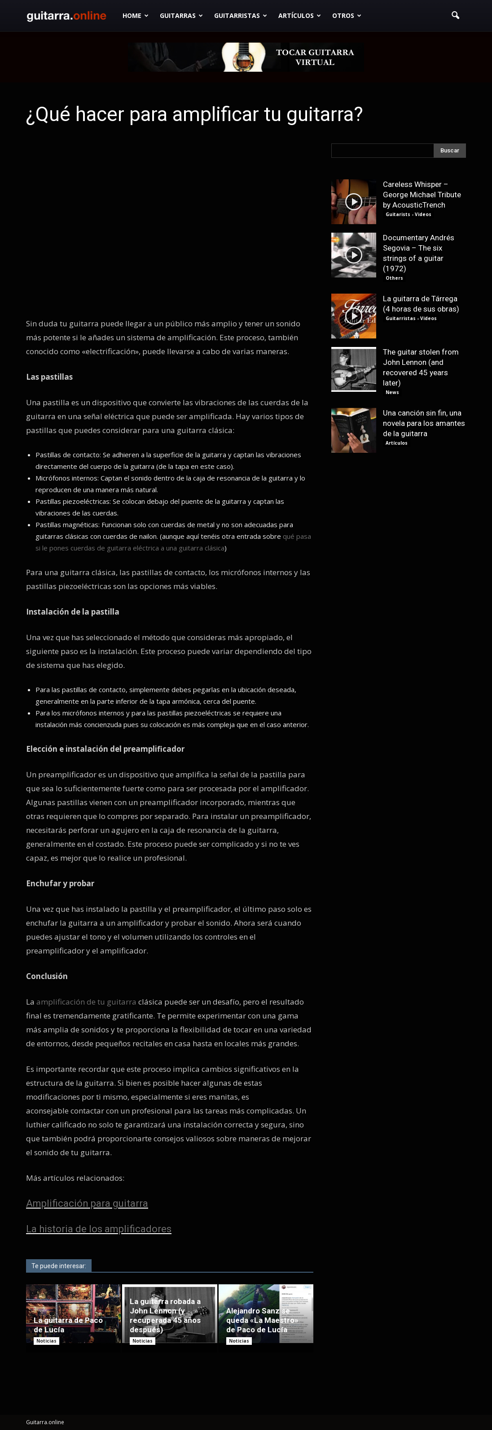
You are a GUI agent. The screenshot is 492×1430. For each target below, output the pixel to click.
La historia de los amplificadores (98, 1229)
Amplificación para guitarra (87, 1203)
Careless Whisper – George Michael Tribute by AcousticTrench (422, 194)
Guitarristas (240, 15)
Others (394, 278)
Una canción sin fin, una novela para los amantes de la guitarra (424, 423)
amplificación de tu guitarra (86, 1002)
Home (136, 15)
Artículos (299, 15)
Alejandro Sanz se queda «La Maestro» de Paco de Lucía (262, 1320)
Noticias (46, 1341)
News (392, 392)
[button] (455, 15)
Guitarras (181, 15)
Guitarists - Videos (408, 214)
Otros (346, 15)
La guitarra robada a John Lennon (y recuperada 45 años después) (165, 1315)
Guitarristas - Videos (411, 318)
